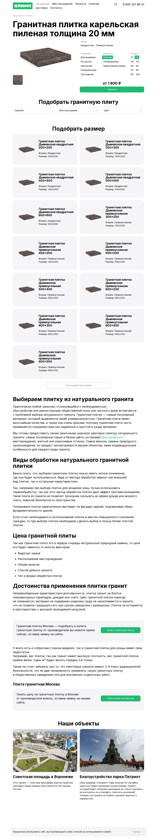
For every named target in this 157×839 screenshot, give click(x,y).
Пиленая (107, 57)
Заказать (112, 90)
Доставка (42, 7)
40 (137, 61)
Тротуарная (87, 74)
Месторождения (62, 3)
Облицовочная (88, 70)
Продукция (42, 3)
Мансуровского (112, 439)
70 (132, 70)
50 (132, 65)
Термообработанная (114, 65)
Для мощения (88, 57)
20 (136, 57)
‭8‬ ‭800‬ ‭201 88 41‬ (133, 4)
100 (138, 74)
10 (132, 57)
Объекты (80, 3)
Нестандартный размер (78, 386)
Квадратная (87, 45)
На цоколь (86, 61)
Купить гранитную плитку (120, 632)
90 (132, 74)
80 (137, 70)
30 (132, 61)
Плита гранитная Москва (120, 700)
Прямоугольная (104, 45)
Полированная (110, 61)
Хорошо (135, 830)
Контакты (56, 7)
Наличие (94, 3)
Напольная (86, 65)
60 (137, 65)
